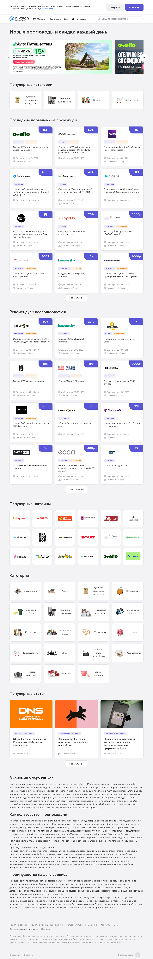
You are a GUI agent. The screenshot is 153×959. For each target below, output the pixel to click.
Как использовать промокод (23, 929)
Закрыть (115, 7)
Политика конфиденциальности (46, 925)
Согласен (134, 7)
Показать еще (76, 298)
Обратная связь (125, 955)
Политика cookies (18, 925)
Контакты (105, 925)
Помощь (45, 929)
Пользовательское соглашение (81, 925)
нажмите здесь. (47, 9)
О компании (15, 955)
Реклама (28, 955)
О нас (116, 925)
